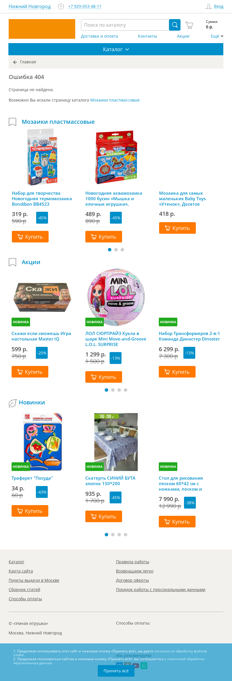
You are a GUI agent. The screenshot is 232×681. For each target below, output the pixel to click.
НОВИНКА (21, 322)
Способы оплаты (25, 598)
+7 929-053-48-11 (85, 6)
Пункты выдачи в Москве (34, 580)
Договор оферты (132, 580)
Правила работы (132, 561)
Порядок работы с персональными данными (160, 589)
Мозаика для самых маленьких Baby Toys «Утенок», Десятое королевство (182, 198)
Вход (218, 6)
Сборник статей (24, 589)
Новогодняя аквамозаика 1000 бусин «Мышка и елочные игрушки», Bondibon (113, 198)
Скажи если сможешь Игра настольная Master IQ (41, 336)
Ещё (215, 36)
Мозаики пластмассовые (115, 100)
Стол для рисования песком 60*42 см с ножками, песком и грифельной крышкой (183, 483)
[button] (109, 249)
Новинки (32, 402)
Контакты (147, 36)
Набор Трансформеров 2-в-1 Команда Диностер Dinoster (189, 336)
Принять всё (116, 670)
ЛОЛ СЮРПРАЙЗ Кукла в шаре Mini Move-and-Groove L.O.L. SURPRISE (115, 339)
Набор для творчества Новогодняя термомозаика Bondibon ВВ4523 (42, 198)
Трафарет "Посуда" (32, 478)
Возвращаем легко (134, 571)
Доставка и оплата (99, 36)
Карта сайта (21, 571)
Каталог (16, 561)
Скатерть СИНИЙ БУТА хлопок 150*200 (110, 480)
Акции (183, 36)
